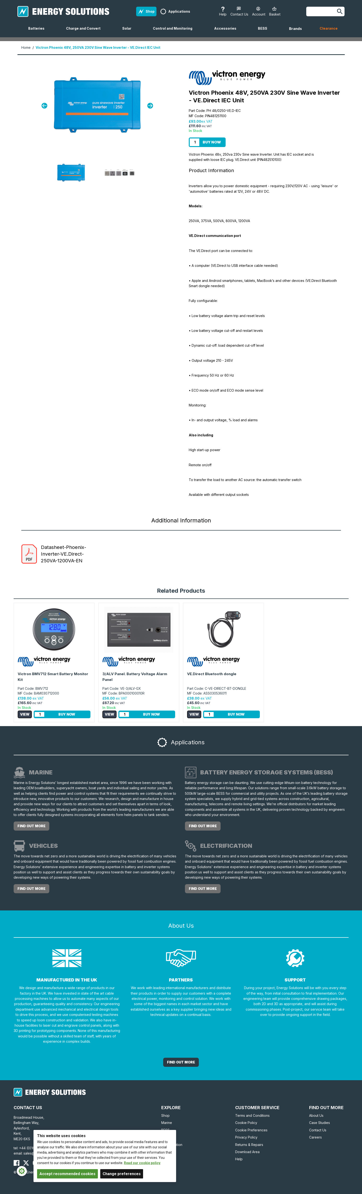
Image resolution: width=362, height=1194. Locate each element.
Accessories (227, 31)
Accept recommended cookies (67, 1174)
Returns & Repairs (249, 1145)
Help (239, 1159)
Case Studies (319, 1123)
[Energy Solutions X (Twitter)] (26, 1163)
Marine (166, 1123)
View (24, 714)
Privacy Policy (246, 1137)
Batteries (38, 31)
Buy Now (212, 142)
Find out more (31, 826)
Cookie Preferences (251, 1130)
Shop (165, 1115)
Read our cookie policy (142, 1163)
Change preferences (122, 1174)
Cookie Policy (246, 1123)
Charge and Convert (85, 31)
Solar (128, 31)
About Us (316, 1115)
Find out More (181, 1062)
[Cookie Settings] (22, 1171)
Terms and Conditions (252, 1115)
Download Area (247, 1152)
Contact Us (317, 1130)
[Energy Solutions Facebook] (16, 1163)
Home (26, 47)
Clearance (329, 28)
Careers (315, 1137)
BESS (264, 31)
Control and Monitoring (174, 31)
